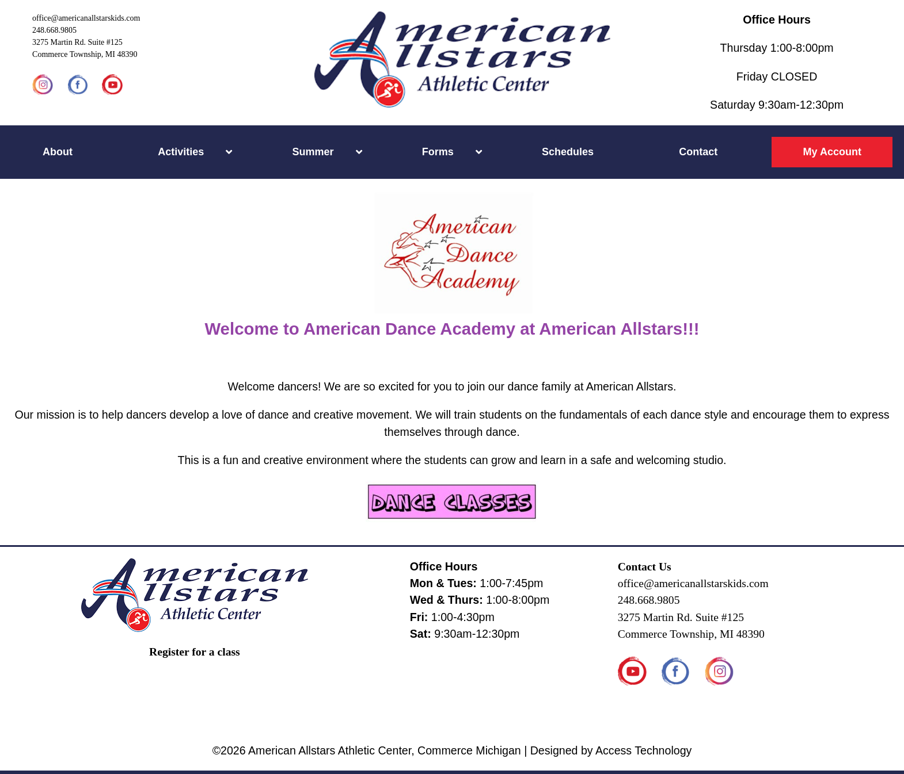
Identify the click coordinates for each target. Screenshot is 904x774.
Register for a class (194, 652)
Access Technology (643, 750)
